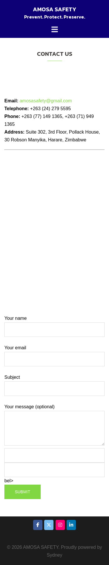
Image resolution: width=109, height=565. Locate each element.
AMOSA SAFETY (54, 9)
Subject (54, 383)
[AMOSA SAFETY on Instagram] (60, 525)
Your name (54, 324)
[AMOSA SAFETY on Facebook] (37, 525)
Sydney (54, 555)
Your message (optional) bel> (54, 451)
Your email (54, 353)
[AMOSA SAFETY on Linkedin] (71, 525)
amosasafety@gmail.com (45, 100)
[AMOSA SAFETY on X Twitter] (48, 525)
